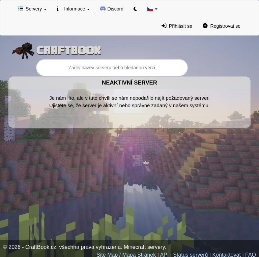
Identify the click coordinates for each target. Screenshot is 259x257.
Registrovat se (221, 26)
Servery (32, 8)
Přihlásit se (177, 26)
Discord (111, 8)
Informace (73, 8)
